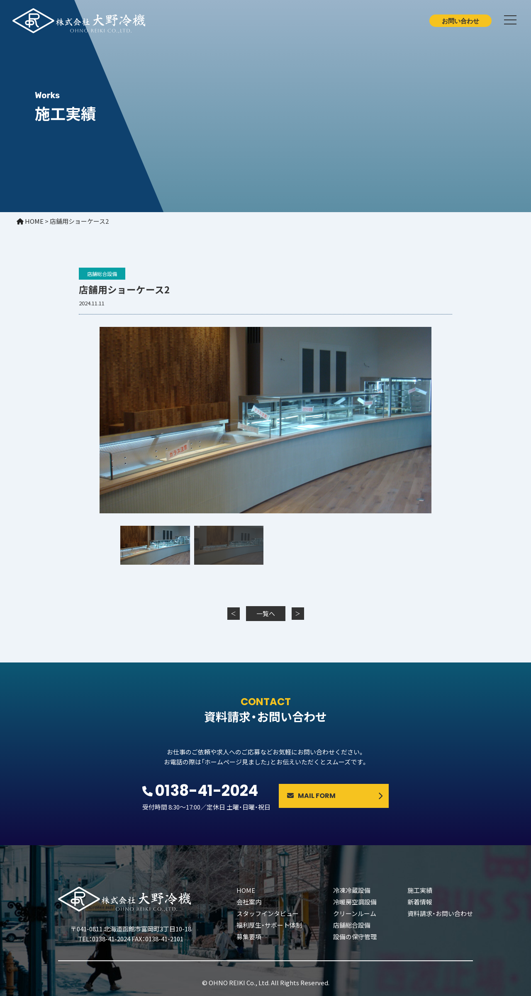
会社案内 (248, 901)
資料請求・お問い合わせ (440, 913)
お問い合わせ (460, 21)
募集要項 (248, 936)
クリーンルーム (354, 913)
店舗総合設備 (102, 273)
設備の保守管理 (355, 936)
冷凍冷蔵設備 (351, 890)
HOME (245, 890)
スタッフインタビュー (267, 913)
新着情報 (419, 901)
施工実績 (419, 890)
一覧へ (265, 613)
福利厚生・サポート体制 (269, 925)
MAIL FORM (311, 795)
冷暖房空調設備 (355, 901)
